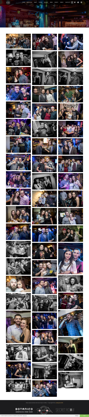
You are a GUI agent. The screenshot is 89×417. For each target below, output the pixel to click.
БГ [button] (72, 2)
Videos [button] (61, 2)
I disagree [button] (76, 415)
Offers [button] (40, 2)
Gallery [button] (46, 2)
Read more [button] (25, 415)
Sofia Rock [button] (29, 2)
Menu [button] (35, 2)
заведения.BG (59, 402)
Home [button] (23, 2)
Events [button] (56, 2)
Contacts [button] (67, 2)
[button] (75, 2)
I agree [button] (84, 415)
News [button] (51, 2)
